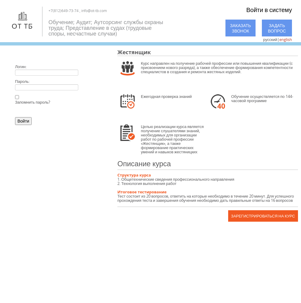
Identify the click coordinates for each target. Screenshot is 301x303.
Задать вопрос (277, 28)
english (285, 39)
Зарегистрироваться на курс (263, 216)
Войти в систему (269, 10)
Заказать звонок (240, 28)
